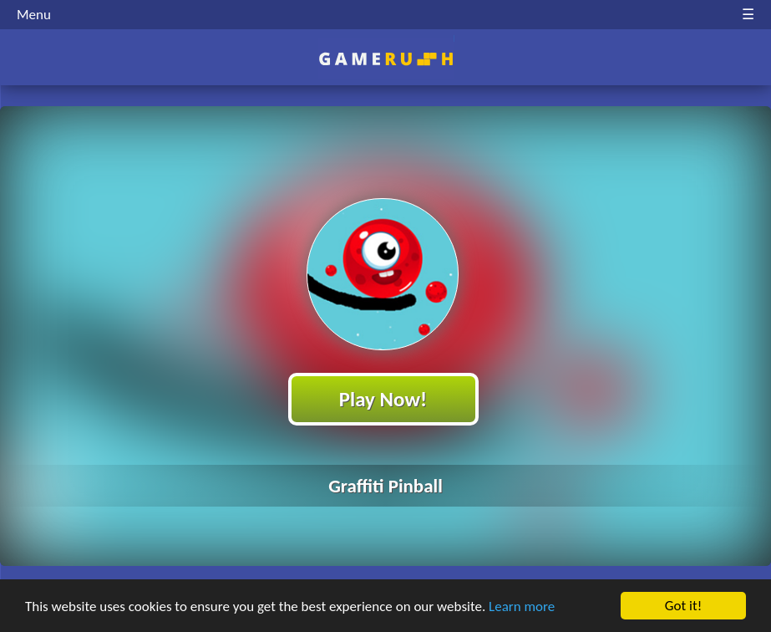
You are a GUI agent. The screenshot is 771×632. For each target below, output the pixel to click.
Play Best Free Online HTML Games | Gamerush (385, 59)
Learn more (522, 606)
